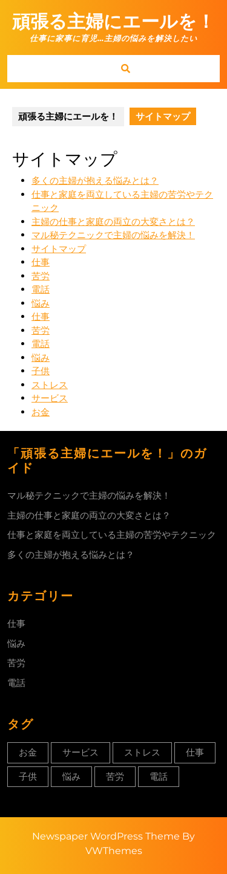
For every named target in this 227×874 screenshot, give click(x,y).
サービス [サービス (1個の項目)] (80, 752)
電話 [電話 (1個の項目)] (159, 776)
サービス (49, 398)
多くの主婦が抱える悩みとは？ (95, 180)
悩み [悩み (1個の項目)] (71, 776)
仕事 (40, 262)
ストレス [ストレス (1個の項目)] (142, 752)
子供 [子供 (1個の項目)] (28, 776)
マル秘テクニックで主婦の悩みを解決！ (113, 235)
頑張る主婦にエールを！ (113, 21)
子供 (40, 371)
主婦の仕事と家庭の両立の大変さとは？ (113, 221)
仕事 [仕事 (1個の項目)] (195, 752)
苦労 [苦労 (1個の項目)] (115, 776)
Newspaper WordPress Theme (106, 836)
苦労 (40, 276)
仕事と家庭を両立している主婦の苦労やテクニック (111, 534)
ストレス (49, 384)
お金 (40, 412)
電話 (40, 289)
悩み (40, 303)
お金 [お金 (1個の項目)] (28, 752)
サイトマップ (58, 248)
